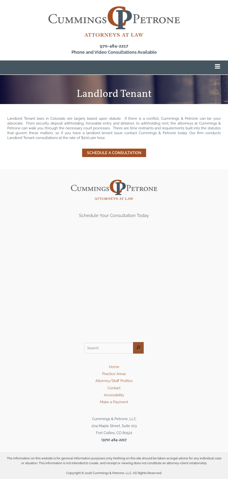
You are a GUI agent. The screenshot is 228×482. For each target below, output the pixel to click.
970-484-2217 (114, 49)
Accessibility (114, 398)
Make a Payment (114, 405)
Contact (114, 391)
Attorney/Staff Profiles (114, 384)
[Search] (138, 351)
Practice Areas (114, 377)
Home (114, 370)
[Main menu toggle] (217, 69)
